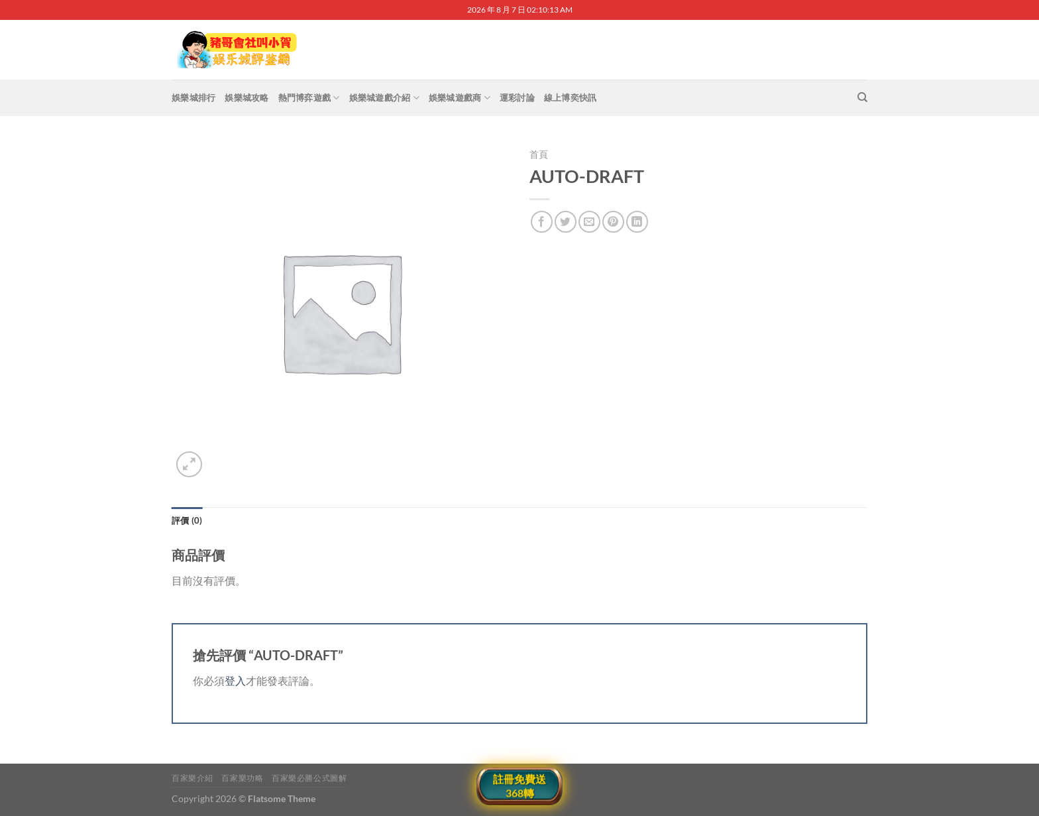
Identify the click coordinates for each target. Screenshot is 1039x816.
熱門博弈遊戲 (309, 97)
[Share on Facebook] (542, 222)
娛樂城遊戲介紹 (384, 97)
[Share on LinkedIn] (637, 222)
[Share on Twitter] (565, 222)
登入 (235, 680)
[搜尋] (862, 97)
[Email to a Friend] (589, 222)
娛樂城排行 (193, 97)
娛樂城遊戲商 (459, 97)
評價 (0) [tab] (187, 520)
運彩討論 (517, 97)
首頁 (538, 154)
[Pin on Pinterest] (613, 222)
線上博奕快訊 (570, 97)
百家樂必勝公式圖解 (309, 778)
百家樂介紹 (192, 778)
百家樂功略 (242, 778)
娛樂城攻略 (246, 97)
